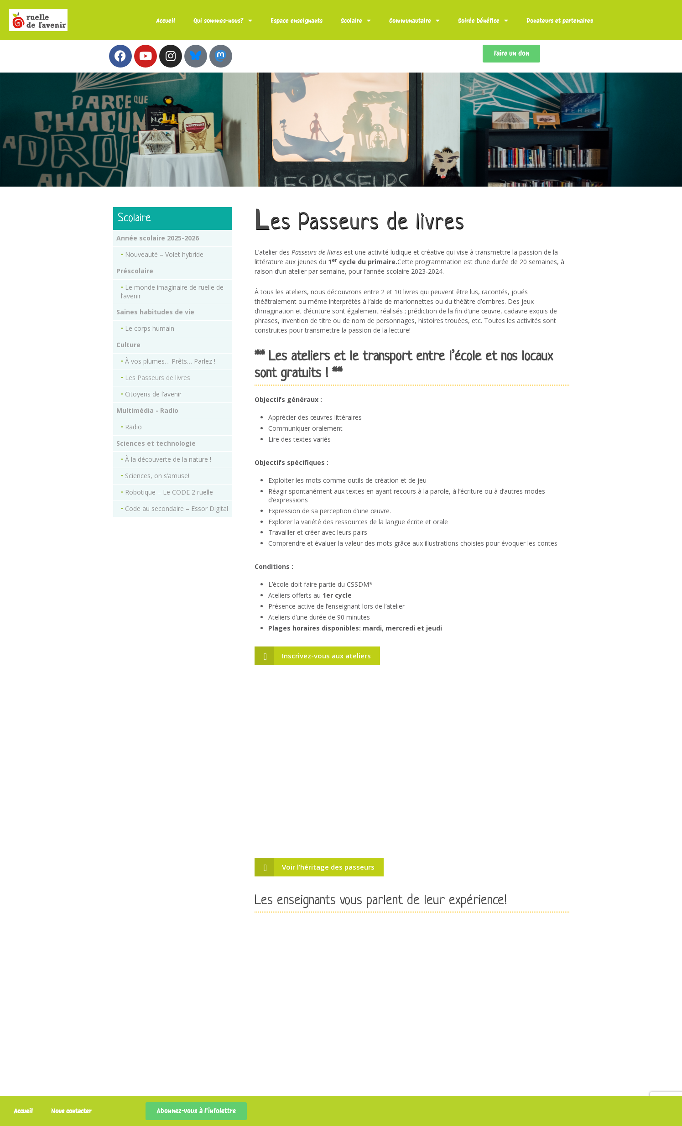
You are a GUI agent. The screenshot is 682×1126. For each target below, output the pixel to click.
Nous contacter (71, 1111)
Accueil (165, 20)
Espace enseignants (297, 20)
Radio (133, 426)
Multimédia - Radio (147, 410)
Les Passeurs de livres (157, 377)
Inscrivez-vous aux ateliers (326, 655)
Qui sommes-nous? (222, 20)
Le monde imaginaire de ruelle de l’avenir (172, 291)
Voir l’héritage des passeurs (328, 866)
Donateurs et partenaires (559, 20)
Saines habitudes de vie (155, 312)
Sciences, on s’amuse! (157, 475)
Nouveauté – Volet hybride (164, 254)
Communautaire (414, 20)
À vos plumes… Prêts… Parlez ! (170, 361)
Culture (128, 344)
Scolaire (356, 20)
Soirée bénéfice (483, 20)
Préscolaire (134, 270)
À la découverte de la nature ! (168, 459)
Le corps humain (149, 328)
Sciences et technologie (156, 443)
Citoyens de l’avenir (153, 394)
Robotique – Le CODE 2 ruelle (169, 492)
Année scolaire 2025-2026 (157, 238)
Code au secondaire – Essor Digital (176, 508)
